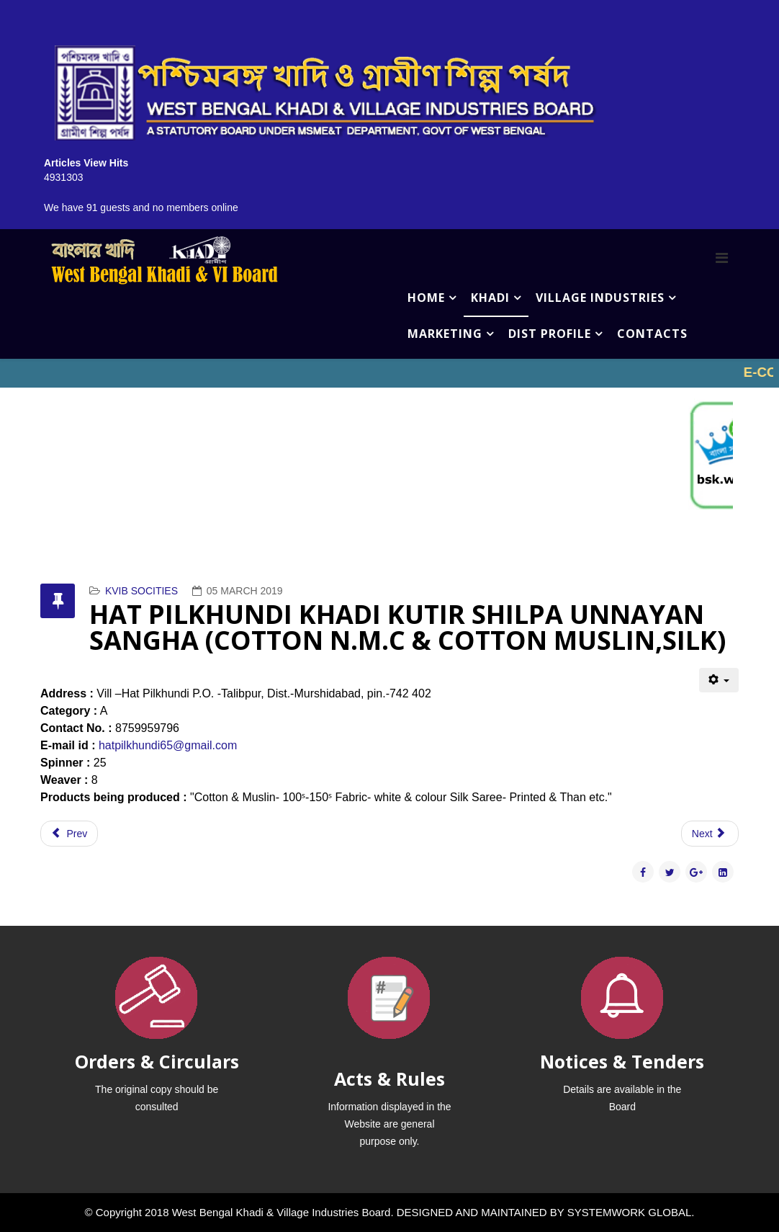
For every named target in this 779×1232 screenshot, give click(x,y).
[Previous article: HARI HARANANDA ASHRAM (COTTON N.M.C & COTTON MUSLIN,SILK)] (69, 834)
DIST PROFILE (549, 334)
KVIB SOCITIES (141, 591)
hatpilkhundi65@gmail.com (168, 745)
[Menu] (722, 258)
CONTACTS (652, 334)
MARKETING (444, 334)
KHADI (490, 297)
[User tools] (719, 680)
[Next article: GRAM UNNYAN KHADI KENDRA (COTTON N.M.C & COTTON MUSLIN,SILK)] (710, 834)
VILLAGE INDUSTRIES (600, 297)
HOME (426, 297)
